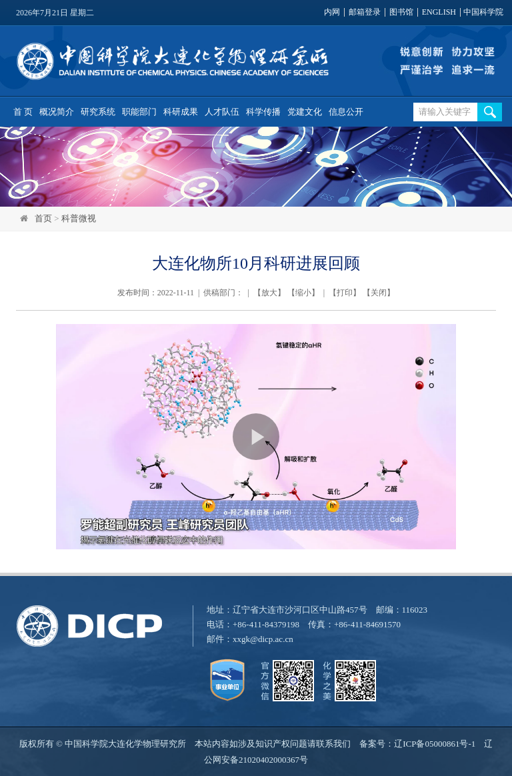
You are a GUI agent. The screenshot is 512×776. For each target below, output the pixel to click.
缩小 (303, 292)
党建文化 (304, 112)
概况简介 (56, 112)
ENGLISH (439, 12)
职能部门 (139, 112)
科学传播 (263, 112)
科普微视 (78, 218)
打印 (345, 292)
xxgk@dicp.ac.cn (263, 639)
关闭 (379, 292)
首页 (43, 218)
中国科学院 (483, 12)
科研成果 (180, 112)
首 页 (23, 112)
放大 (269, 292)
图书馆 (401, 12)
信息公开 (346, 112)
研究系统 (98, 112)
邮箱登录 (365, 12)
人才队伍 (222, 112)
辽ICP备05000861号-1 (434, 744)
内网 (332, 12)
